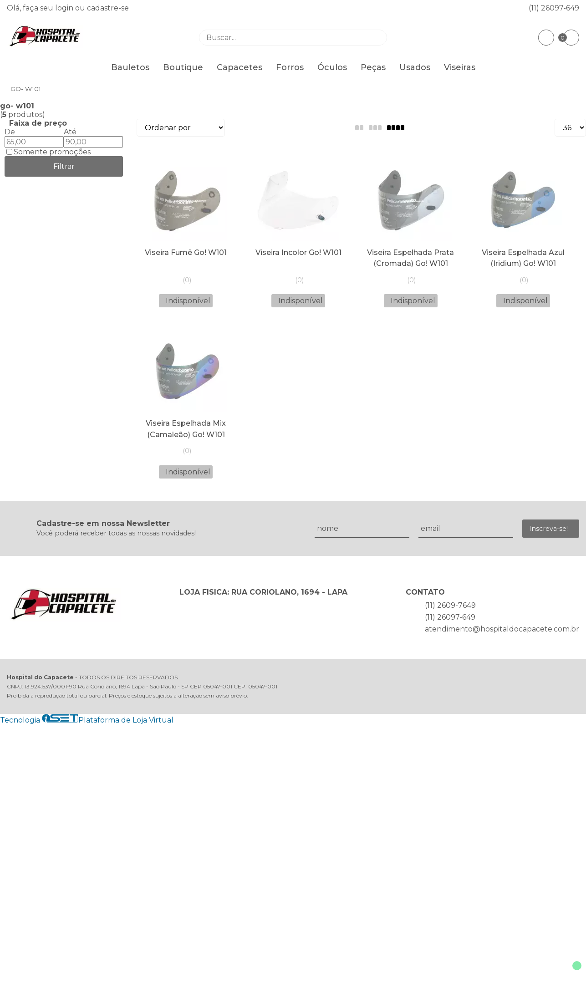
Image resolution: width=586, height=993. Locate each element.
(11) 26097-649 (554, 8)
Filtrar (64, 166)
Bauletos (130, 67)
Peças (373, 67)
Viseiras (459, 67)
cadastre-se (108, 8)
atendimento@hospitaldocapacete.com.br (502, 629)
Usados (414, 67)
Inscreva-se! (548, 529)
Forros (290, 67)
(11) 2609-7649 (450, 605)
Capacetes (239, 67)
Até (70, 131)
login (65, 8)
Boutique (183, 67)
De (10, 131)
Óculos (332, 67)
